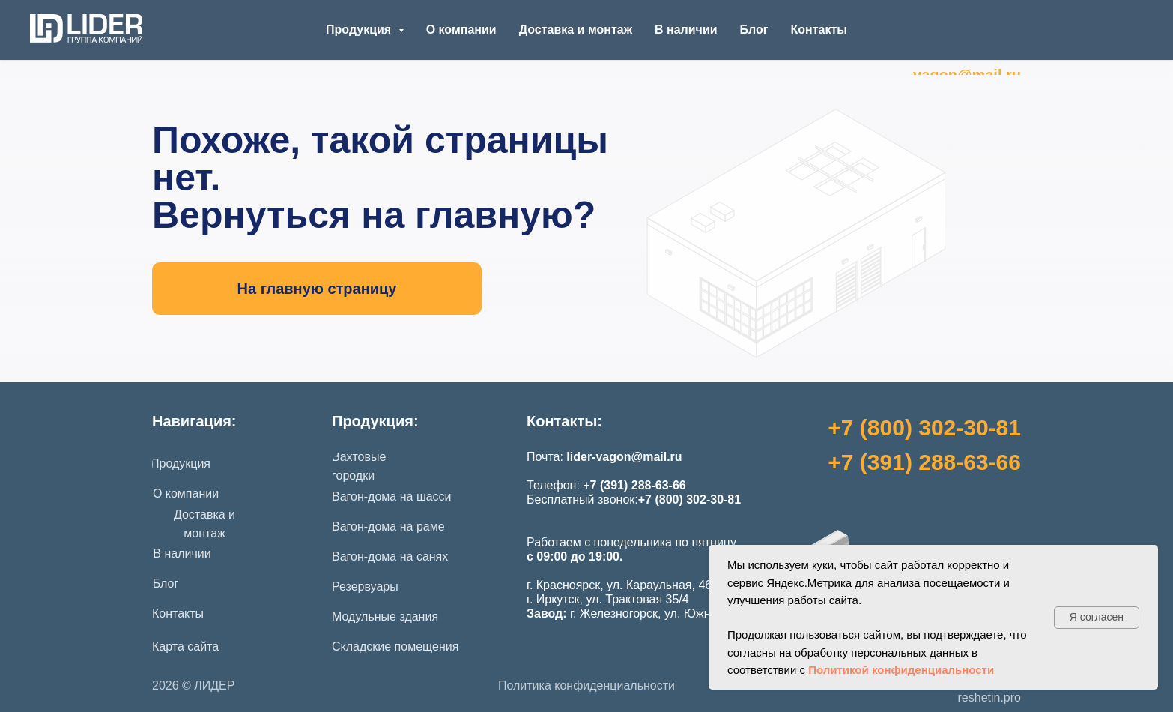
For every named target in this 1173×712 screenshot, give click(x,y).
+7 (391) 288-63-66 (924, 462)
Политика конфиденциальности (586, 685)
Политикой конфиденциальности (901, 669)
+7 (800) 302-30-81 (924, 427)
